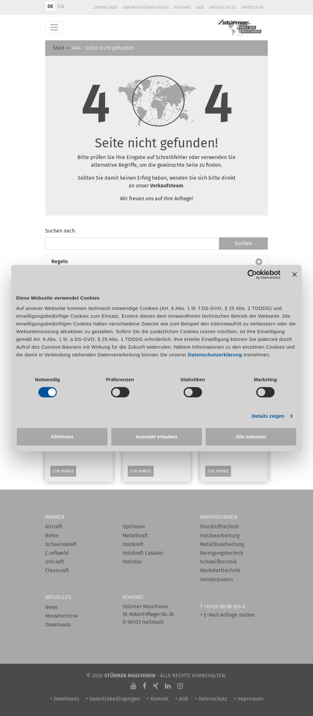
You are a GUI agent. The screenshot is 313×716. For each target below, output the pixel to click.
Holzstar (132, 562)
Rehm (52, 535)
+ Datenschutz (211, 699)
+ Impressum (249, 699)
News (51, 607)
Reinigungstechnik (221, 553)
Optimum (134, 526)
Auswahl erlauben (156, 436)
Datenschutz (222, 7)
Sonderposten (216, 579)
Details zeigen (268, 416)
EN (61, 6)
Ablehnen (62, 436)
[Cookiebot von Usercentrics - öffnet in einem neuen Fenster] (252, 274)
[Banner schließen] (294, 274)
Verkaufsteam (166, 186)
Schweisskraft (61, 544)
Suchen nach (60, 231)
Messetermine (61, 616)
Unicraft (54, 562)
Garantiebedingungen (146, 7)
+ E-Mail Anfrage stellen (227, 615)
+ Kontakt (157, 699)
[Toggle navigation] (54, 27)
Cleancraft (57, 570)
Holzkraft (133, 544)
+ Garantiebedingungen (113, 699)
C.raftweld (57, 553)
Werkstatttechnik (220, 570)
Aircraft (53, 526)
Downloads (105, 7)
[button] (156, 261)
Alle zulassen (251, 436)
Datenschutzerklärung (215, 354)
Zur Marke (63, 471)
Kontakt (182, 7)
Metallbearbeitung (222, 544)
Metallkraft (135, 535)
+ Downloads (64, 699)
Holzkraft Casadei (143, 553)
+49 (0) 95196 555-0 (224, 606)
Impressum (252, 7)
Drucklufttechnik (219, 526)
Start (59, 48)
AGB (200, 7)
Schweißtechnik (218, 562)
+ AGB (181, 699)
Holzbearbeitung (219, 535)
